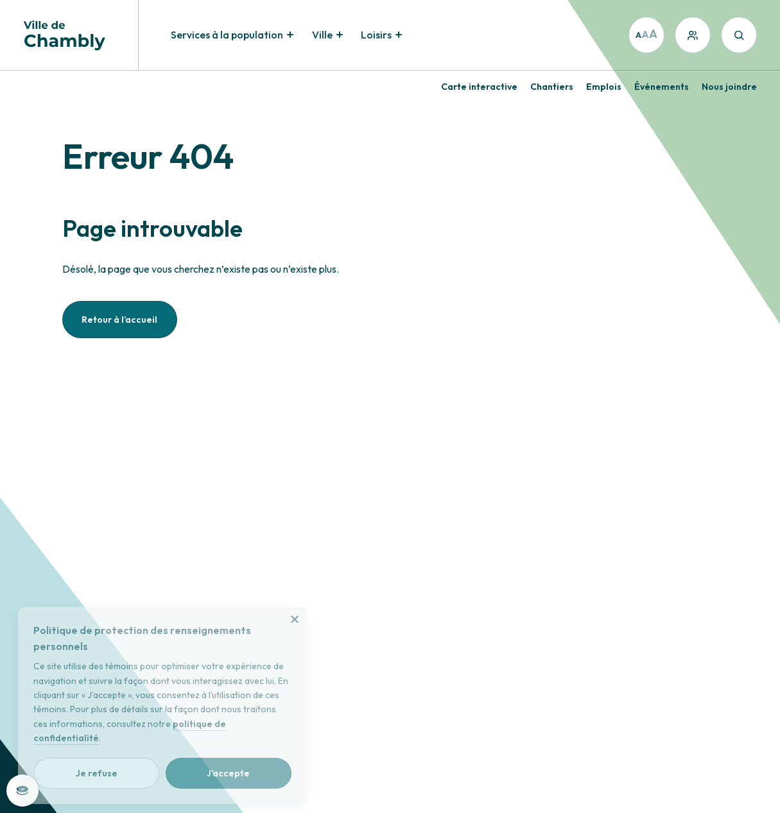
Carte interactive (479, 86)
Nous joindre (729, 86)
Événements (661, 86)
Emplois (603, 86)
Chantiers (551, 86)
